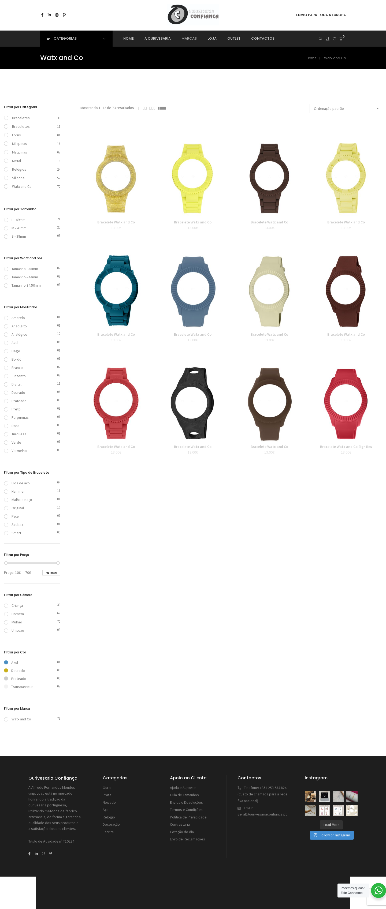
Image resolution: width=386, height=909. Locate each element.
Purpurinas (16, 417)
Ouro (107, 787)
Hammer (14, 491)
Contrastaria (180, 820)
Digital (12, 384)
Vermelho (15, 450)
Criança (13, 605)
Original (14, 508)
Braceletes (21, 117)
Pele (11, 516)
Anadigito (15, 326)
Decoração (111, 820)
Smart (12, 532)
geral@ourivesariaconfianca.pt (262, 812)
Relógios (19, 169)
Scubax (13, 524)
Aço (106, 807)
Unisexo (14, 630)
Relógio (109, 814)
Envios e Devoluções (186, 800)
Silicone (18, 177)
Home (311, 58)
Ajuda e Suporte (183, 787)
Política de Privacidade (188, 814)
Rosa (12, 425)
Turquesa (15, 434)
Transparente (18, 686)
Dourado (14, 392)
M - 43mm (15, 228)
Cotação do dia (182, 827)
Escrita (108, 827)
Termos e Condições (186, 807)
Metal (16, 160)
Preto (12, 409)
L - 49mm (14, 219)
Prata (107, 794)
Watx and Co (22, 186)
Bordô (12, 359)
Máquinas (19, 143)
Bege (12, 351)
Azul (11, 342)
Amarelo (14, 317)
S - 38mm (15, 236)
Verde (12, 442)
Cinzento (15, 375)
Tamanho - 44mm (21, 277)
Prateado (15, 400)
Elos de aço (17, 483)
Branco (13, 367)
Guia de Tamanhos (184, 794)
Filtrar (51, 573)
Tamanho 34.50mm (22, 285)
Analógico (15, 334)
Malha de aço (18, 499)
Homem (14, 613)
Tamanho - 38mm (21, 268)
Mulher (13, 622)
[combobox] (346, 108)
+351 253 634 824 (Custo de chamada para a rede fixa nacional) (262, 793)
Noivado (109, 800)
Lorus (16, 135)
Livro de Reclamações (187, 834)
